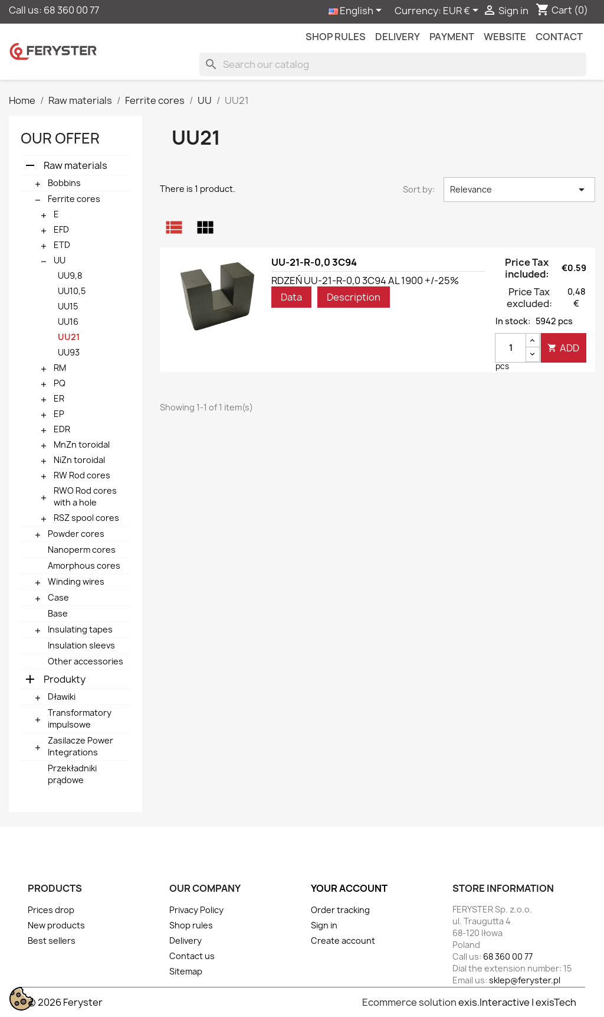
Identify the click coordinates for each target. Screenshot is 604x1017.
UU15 (68, 306)
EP (59, 413)
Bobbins (64, 182)
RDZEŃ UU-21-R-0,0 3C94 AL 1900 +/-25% (365, 280)
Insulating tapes (80, 629)
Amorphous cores (84, 565)
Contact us (192, 955)
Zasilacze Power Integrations (80, 746)
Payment (451, 36)
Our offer (60, 138)
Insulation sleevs (81, 645)
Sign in (324, 925)
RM (60, 367)
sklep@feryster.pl (524, 980)
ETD (62, 244)
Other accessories (85, 661)
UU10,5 (72, 290)
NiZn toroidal (79, 459)
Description (353, 297)
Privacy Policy (196, 909)
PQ (59, 383)
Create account (343, 940)
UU (59, 260)
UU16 (68, 321)
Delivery (397, 36)
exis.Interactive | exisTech (517, 1002)
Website (505, 36)
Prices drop (51, 909)
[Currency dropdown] (462, 11)
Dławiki (62, 696)
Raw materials (75, 165)
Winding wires (76, 581)
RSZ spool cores (86, 517)
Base (58, 613)
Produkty (65, 679)
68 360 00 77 (71, 10)
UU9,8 (70, 275)
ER (59, 398)
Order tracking (340, 909)
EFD (61, 229)
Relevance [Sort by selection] (519, 189)
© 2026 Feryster (65, 1002)
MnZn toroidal (82, 444)
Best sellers (52, 940)
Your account (349, 888)
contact (559, 36)
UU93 (69, 352)
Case (58, 597)
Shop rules (336, 36)
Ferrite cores (74, 198)
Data (291, 297)
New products (56, 925)
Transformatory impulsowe (79, 718)
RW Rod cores (82, 475)
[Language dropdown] (357, 11)
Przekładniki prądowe (72, 773)
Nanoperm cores (82, 549)
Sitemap (185, 971)
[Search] (392, 64)
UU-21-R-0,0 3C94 (314, 262)
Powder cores (76, 533)
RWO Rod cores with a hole (85, 496)
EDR (62, 429)
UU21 (69, 337)
